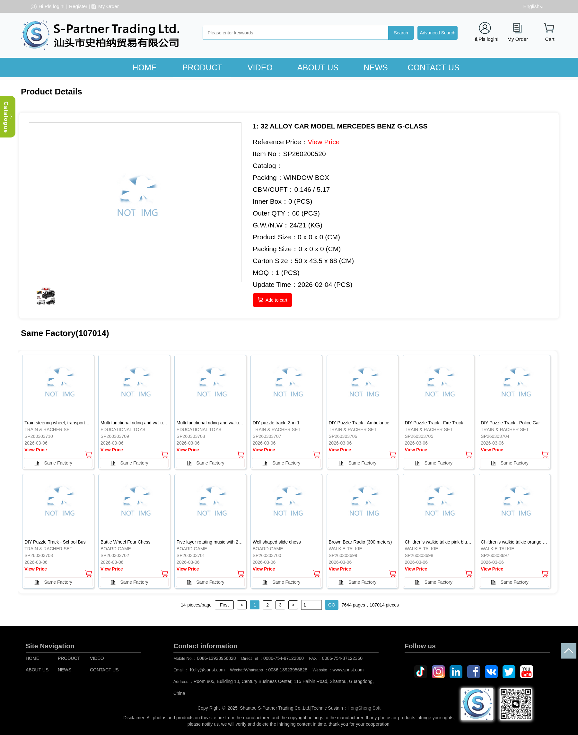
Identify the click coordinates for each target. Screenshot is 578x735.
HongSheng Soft (364, 708)
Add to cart (276, 300)
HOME (144, 67)
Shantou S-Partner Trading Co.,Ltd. (275, 708)
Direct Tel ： (272, 658)
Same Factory (58, 462)
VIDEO (260, 67)
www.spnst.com (347, 669)
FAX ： (336, 658)
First (224, 604)
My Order (108, 6)
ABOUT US (317, 67)
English (531, 6)
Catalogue (6, 117)
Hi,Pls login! (52, 6)
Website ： (338, 670)
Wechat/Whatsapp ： (268, 670)
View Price (324, 142)
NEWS (375, 67)
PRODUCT (202, 67)
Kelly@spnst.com (207, 669)
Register (78, 6)
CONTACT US (433, 67)
